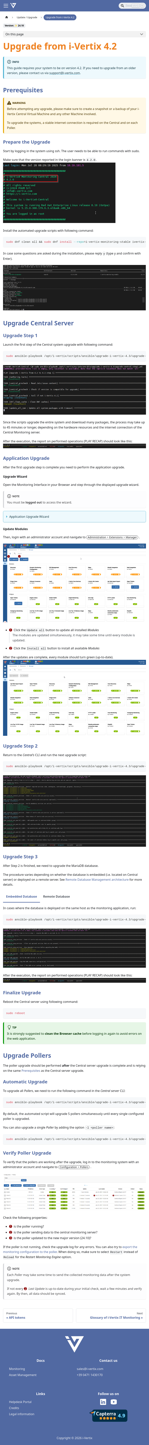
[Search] (132, 6)
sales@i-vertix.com (90, 1369)
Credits (14, 1408)
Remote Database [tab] (56, 896)
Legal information (22, 1414)
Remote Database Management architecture (97, 879)
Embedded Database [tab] (21, 896)
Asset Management (23, 1375)
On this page (14, 34)
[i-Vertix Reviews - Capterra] (108, 1421)
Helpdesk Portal (20, 1402)
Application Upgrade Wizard (29, 517)
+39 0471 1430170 (90, 1375)
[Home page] (6, 17)
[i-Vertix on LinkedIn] (103, 1402)
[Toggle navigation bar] (6, 6)
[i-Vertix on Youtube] (114, 1402)
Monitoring (17, 1369)
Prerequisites (30, 1071)
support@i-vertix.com (64, 73)
